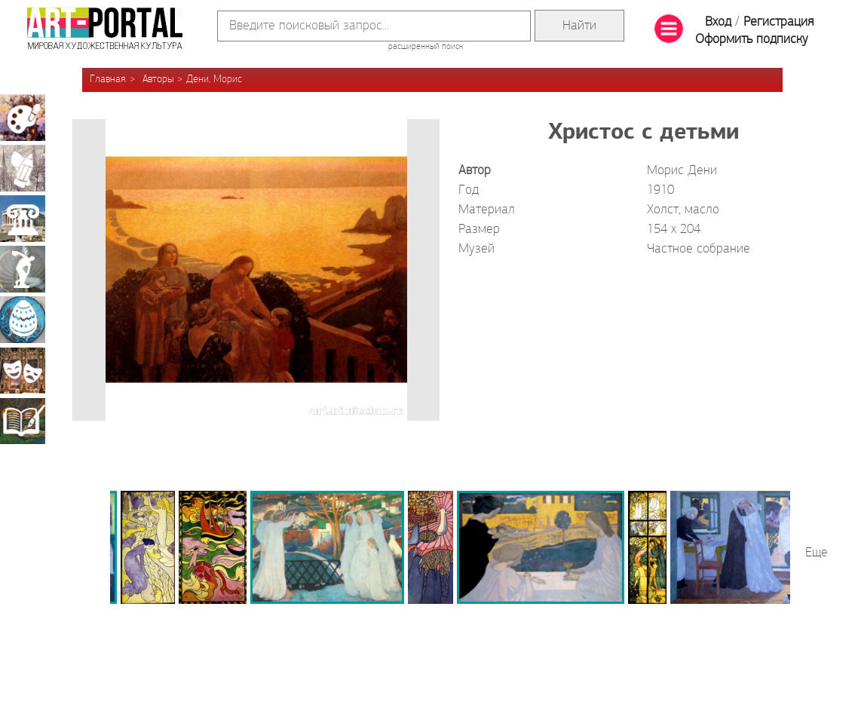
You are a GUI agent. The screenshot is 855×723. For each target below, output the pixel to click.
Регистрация (778, 22)
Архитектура (22, 218)
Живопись (22, 117)
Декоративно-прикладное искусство (22, 319)
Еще (816, 553)
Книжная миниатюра (22, 420)
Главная (108, 79)
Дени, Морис (214, 79)
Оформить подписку (751, 39)
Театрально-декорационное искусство (22, 370)
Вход (718, 22)
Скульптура (22, 269)
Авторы (157, 79)
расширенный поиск (425, 46)
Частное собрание (698, 249)
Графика (22, 168)
